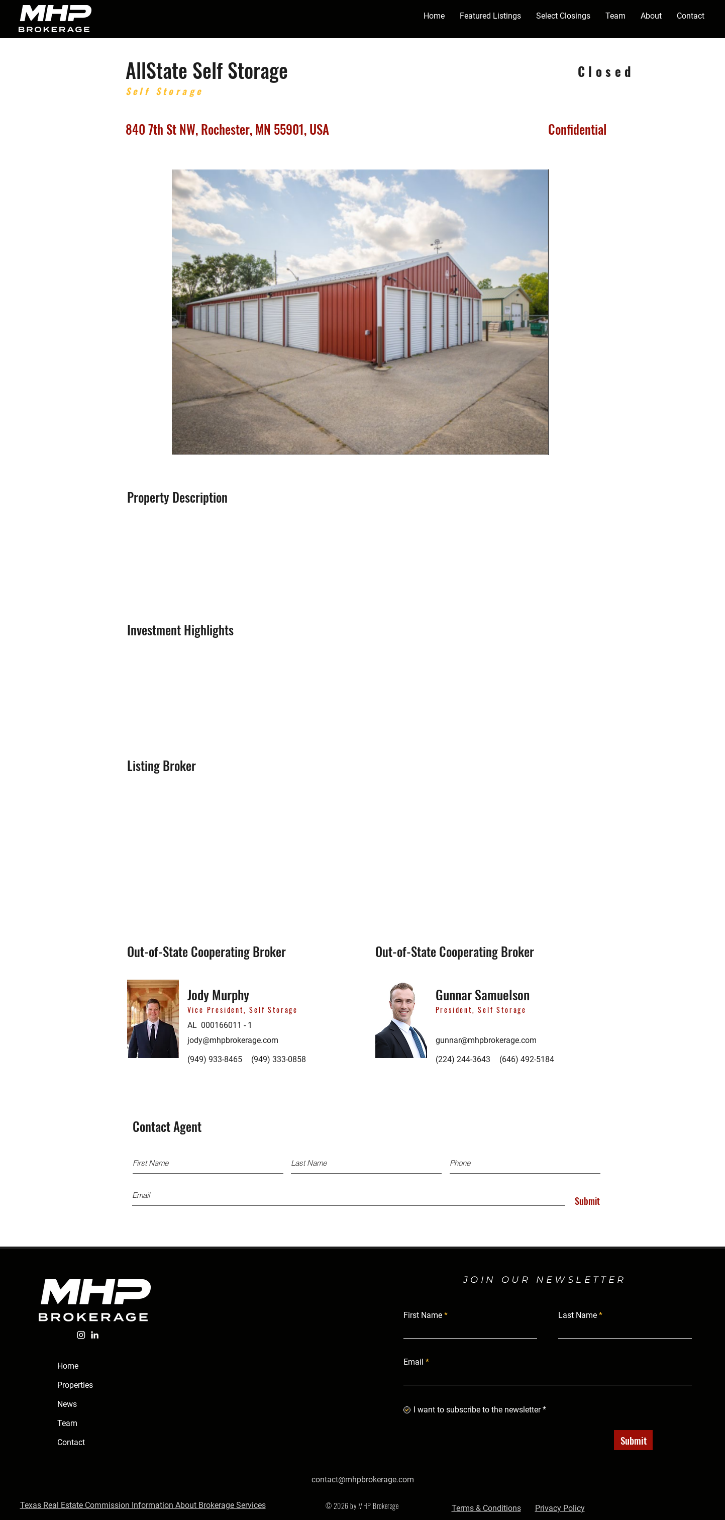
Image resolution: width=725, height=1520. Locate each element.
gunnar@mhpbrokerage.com (486, 1040)
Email (413, 1362)
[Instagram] (81, 1334)
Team (67, 1423)
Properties (75, 1385)
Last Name (577, 1315)
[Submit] (585, 1201)
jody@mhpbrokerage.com (232, 1040)
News (67, 1404)
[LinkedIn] (94, 1334)
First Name (422, 1315)
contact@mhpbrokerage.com (363, 1479)
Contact (71, 1442)
